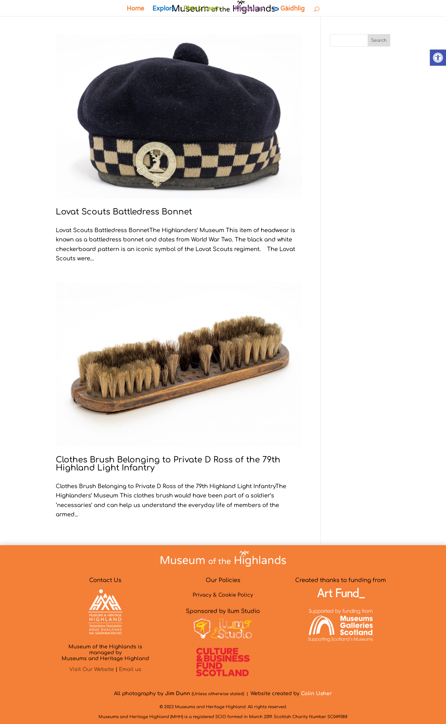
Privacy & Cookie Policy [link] (223, 595)
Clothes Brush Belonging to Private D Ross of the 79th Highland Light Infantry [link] (168, 463)
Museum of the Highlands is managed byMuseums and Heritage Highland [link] (105, 652)
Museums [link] (249, 9)
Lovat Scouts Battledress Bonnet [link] (124, 211)
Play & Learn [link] (201, 9)
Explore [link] (163, 9)
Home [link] (135, 9)
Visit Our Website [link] (91, 669)
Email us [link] (130, 669)
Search (379, 40)
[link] (438, 58)
